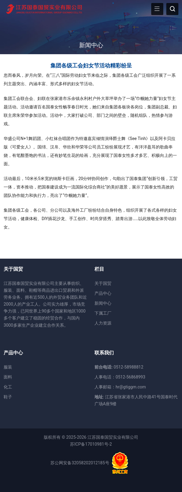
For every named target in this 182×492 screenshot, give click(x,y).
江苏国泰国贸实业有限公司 (113, 437)
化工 (8, 387)
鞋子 (8, 396)
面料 (8, 377)
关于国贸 (102, 283)
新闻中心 (91, 45)
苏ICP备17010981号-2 (91, 444)
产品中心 (102, 293)
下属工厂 (102, 313)
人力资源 (102, 323)
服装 (8, 367)
